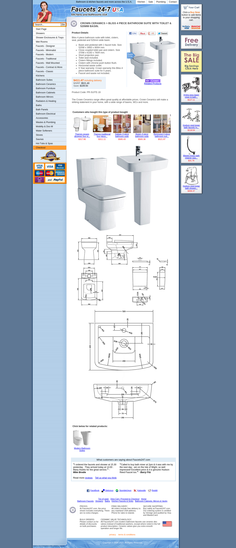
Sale (150, 2)
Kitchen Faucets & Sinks (122, 501)
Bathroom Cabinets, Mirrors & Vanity (151, 501)
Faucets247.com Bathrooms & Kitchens (68, 10)
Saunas (40, 139)
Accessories (42, 118)
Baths (39, 105)
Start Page (41, 29)
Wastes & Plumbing (45, 122)
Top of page (103, 499)
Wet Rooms (42, 42)
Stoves (39, 135)
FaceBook (94, 490)
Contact (173, 2)
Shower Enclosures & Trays (50, 37)
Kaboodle (141, 490)
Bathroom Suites (44, 80)
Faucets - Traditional (46, 58)
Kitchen (141, 2)
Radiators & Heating (46, 101)
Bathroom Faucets (85, 501)
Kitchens (40, 75)
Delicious (109, 490)
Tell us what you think (106, 478)
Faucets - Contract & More (49, 67)
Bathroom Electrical (45, 114)
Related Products (153, 83)
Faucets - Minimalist (46, 50)
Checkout (41, 147)
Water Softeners (44, 130)
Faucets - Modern (45, 54)
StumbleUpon (125, 490)
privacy (112, 534)
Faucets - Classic (44, 71)
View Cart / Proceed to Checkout (125, 499)
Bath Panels (42, 109)
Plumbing (161, 2)
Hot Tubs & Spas (44, 143)
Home (143, 499)
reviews (89, 478)
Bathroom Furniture (45, 88)
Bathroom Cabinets (45, 92)
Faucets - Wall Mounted (48, 63)
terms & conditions (126, 534)
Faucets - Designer (45, 46)
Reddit (154, 490)
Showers (40, 33)
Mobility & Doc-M (44, 126)
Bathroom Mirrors (44, 97)
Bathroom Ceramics (46, 84)
